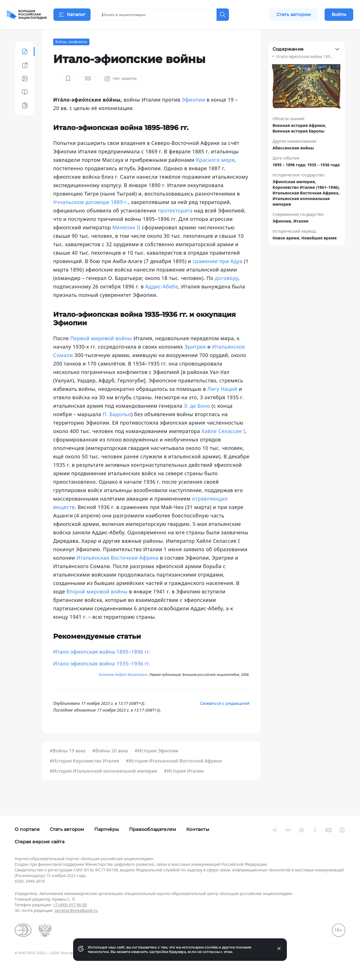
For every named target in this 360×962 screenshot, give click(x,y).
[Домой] (27, 15)
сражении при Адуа (218, 275)
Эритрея (195, 360)
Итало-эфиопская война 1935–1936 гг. (102, 677)
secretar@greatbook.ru (76, 910)
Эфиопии (193, 113)
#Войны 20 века (110, 765)
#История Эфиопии (156, 765)
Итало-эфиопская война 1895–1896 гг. (102, 665)
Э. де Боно (197, 419)
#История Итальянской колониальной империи (103, 785)
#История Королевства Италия (84, 775)
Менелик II (126, 241)
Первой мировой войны (101, 352)
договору (226, 292)
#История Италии (184, 785)
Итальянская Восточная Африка (117, 571)
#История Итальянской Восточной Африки (174, 775)
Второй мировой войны (96, 605)
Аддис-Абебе (161, 300)
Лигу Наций (222, 403)
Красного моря (215, 174)
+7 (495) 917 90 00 (70, 904)
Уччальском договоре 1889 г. (90, 216)
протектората (175, 224)
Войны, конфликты (71, 55)
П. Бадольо (117, 428)
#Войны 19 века (68, 765)
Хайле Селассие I (223, 445)
